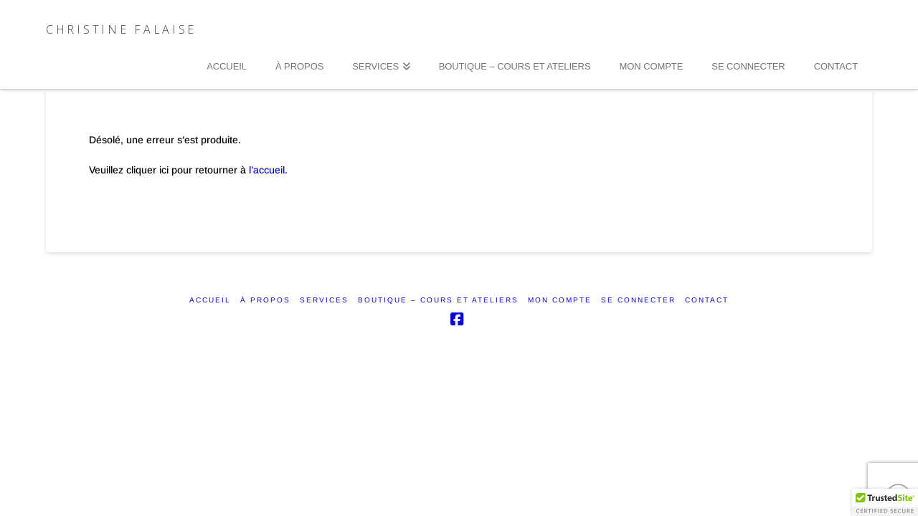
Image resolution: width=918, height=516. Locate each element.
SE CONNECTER (638, 300)
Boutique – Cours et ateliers (438, 300)
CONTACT (707, 300)
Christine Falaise (121, 29)
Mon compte (560, 300)
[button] (885, 502)
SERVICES (324, 300)
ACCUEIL (210, 300)
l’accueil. (268, 170)
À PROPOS (265, 300)
